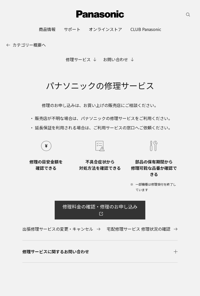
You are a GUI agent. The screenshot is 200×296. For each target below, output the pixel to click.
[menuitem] (47, 29)
